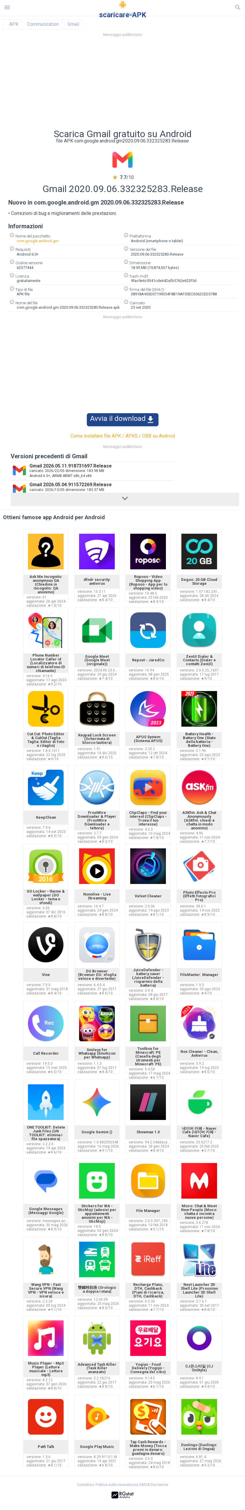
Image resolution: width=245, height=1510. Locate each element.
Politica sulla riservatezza (116, 1485)
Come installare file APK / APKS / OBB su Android (122, 436)
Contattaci (85, 1485)
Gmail (73, 24)
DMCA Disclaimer (153, 1485)
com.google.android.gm (38, 241)
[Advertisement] (122, 84)
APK (13, 24)
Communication (43, 24)
